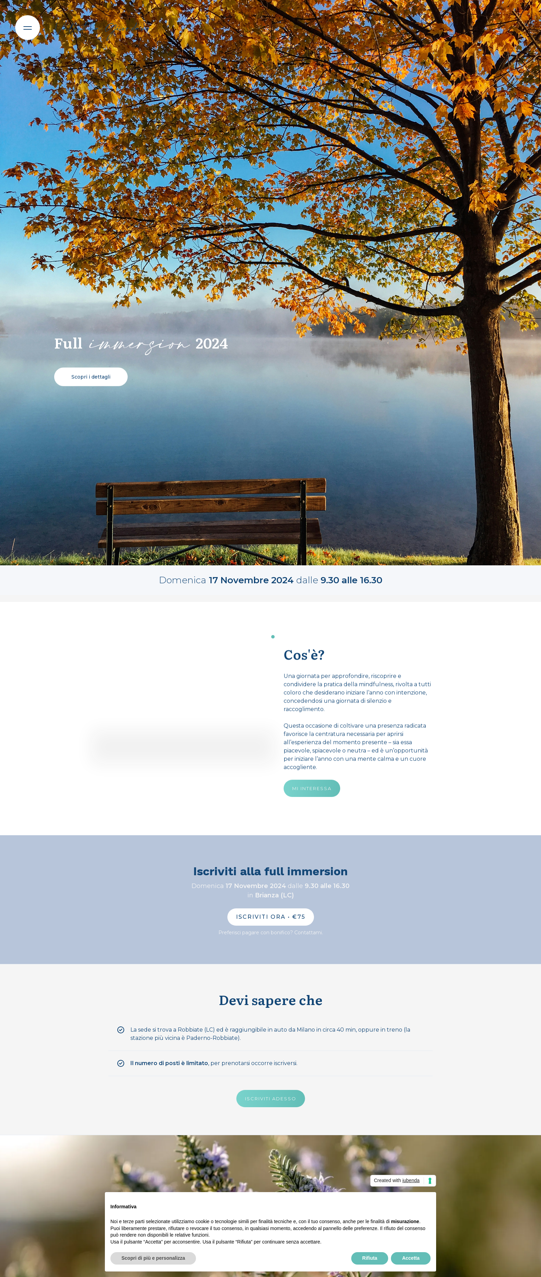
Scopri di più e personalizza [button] (153, 1258)
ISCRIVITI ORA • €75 (270, 917)
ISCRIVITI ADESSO (270, 1098)
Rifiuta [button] (369, 1258)
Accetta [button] (411, 1258)
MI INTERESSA (312, 788)
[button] (27, 27)
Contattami (308, 932)
